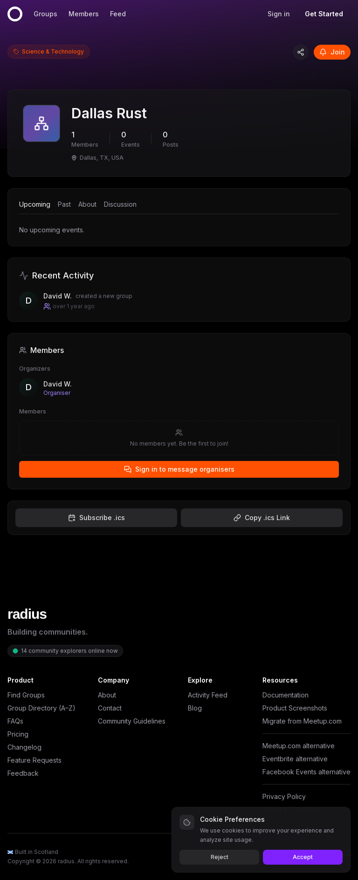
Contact (110, 708)
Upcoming (34, 204)
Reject (219, 856)
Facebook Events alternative (306, 772)
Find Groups (26, 695)
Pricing (17, 734)
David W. (57, 384)
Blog (195, 708)
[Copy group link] (300, 52)
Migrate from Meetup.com (302, 721)
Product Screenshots (294, 708)
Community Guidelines (131, 721)
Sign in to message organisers (179, 469)
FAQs (15, 721)
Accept (303, 856)
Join (332, 52)
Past (64, 204)
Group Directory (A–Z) (41, 708)
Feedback (23, 773)
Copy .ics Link (262, 517)
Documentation (285, 695)
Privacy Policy (284, 796)
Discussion (120, 204)
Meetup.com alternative (298, 746)
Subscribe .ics (96, 517)
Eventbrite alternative (295, 759)
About (87, 204)
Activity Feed (207, 695)
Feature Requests (34, 760)
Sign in (279, 14)
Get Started (324, 14)
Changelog (24, 747)
